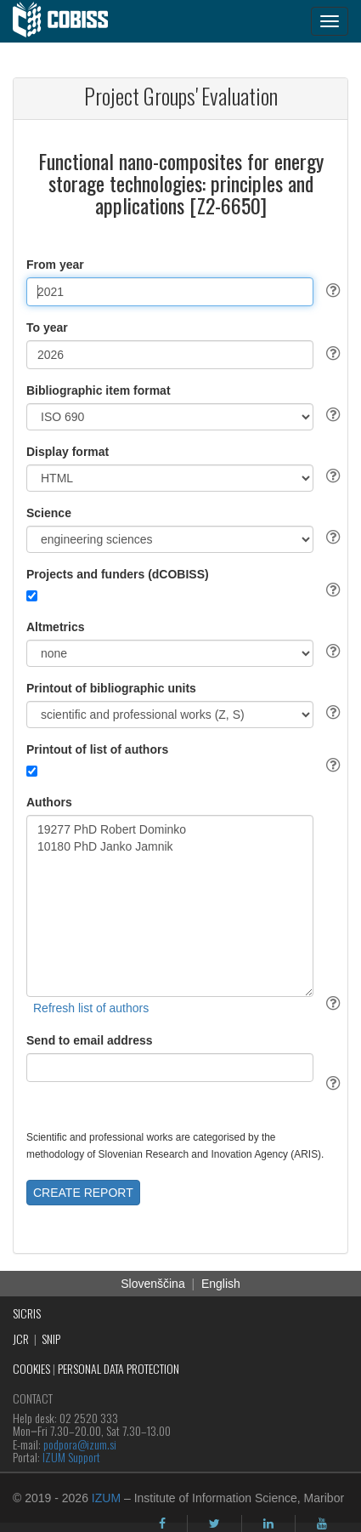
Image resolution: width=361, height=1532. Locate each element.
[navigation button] (329, 21)
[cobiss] (69, 21)
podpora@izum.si (79, 1444)
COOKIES (31, 1368)
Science (48, 513)
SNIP (51, 1338)
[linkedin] (268, 1523)
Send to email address (89, 1040)
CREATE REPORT (83, 1192)
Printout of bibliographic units (111, 688)
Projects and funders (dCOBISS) (117, 574)
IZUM (106, 1498)
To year (47, 327)
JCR (21, 1338)
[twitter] (214, 1523)
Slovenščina (153, 1283)
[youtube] (322, 1523)
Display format (67, 451)
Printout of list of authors (97, 749)
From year (55, 264)
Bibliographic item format (98, 390)
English (220, 1283)
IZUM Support (71, 1457)
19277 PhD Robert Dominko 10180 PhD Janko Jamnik (169, 906)
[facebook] (162, 1523)
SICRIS (27, 1313)
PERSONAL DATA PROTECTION (118, 1368)
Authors (49, 802)
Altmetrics (55, 627)
